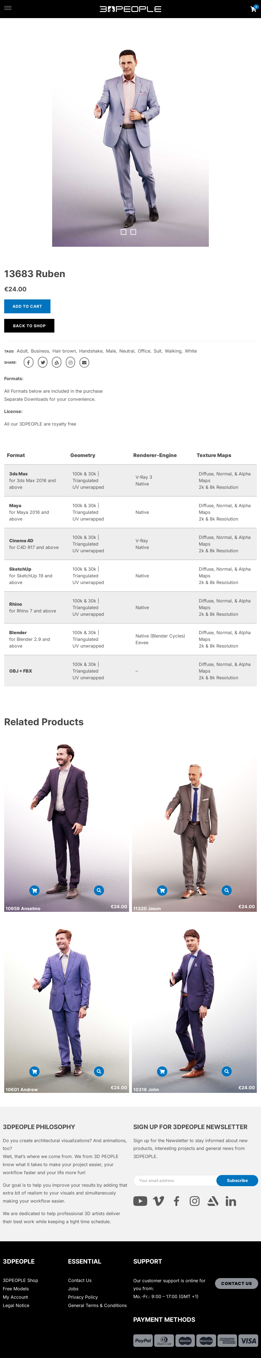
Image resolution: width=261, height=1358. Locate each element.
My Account (15, 1297)
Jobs (73, 1288)
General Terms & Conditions (97, 1305)
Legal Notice (16, 1305)
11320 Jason (147, 908)
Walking (173, 351)
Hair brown (64, 351)
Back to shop (29, 325)
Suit (157, 351)
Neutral (126, 351)
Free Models (16, 1288)
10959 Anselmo (23, 908)
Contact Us (79, 1280)
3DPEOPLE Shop (20, 1280)
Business (40, 351)
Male (111, 351)
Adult (22, 351)
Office (144, 351)
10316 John (146, 1089)
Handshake (91, 351)
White (191, 351)
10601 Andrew (22, 1089)
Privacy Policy (83, 1297)
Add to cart (27, 306)
